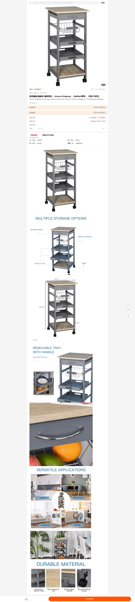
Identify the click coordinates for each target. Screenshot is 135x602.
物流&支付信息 (48, 135)
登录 (103, 3)
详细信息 (33, 135)
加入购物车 (90, 599)
